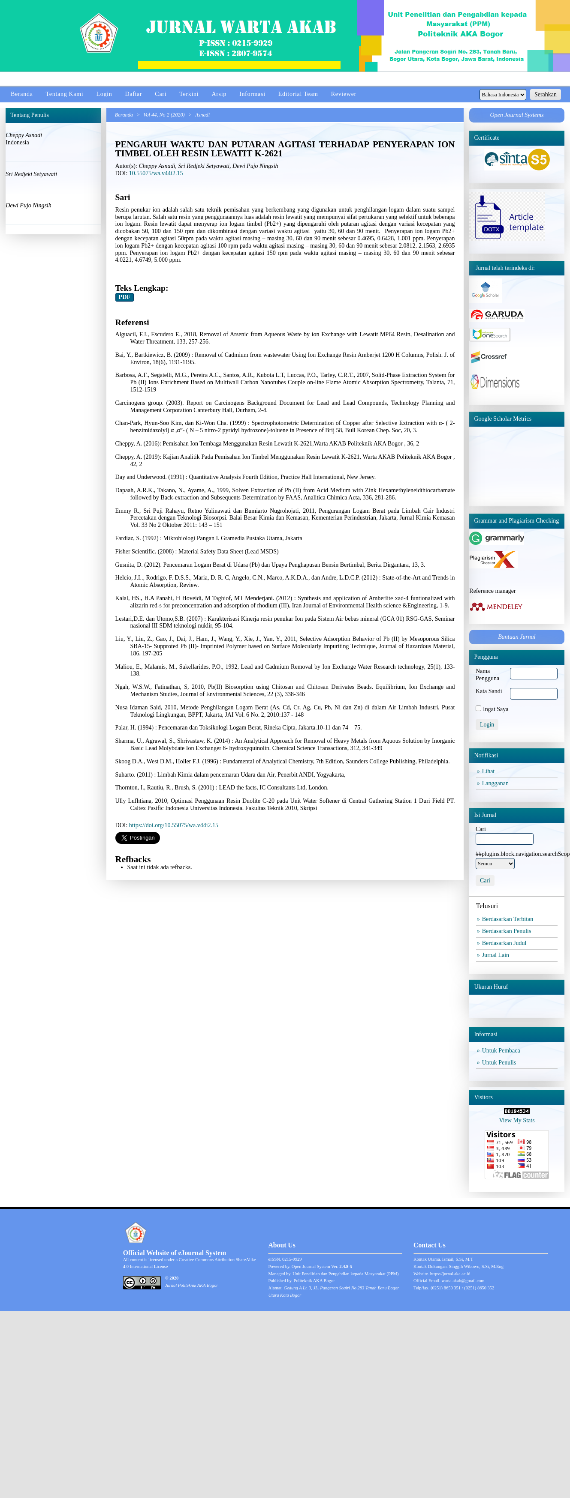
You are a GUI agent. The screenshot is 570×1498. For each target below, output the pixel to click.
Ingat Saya (495, 709)
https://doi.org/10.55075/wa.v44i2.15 (173, 825)
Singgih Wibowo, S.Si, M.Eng (476, 1266)
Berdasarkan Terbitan (509, 919)
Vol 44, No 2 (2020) (163, 115)
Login (104, 94)
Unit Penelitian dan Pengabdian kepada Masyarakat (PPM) (345, 1273)
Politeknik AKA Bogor (314, 1280)
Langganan (496, 783)
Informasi (252, 94)
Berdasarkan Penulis (507, 931)
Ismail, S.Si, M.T (457, 1259)
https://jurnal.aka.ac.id (450, 1273)
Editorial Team (298, 94)
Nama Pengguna (487, 675)
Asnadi (202, 115)
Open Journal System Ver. (322, 1266)
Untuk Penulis (500, 1062)
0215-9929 (292, 1259)
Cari (160, 94)
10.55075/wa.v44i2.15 (156, 173)
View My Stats (516, 1120)
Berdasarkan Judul (505, 943)
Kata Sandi (489, 691)
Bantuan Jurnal (517, 637)
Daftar (133, 94)
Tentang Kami (65, 94)
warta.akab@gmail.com (462, 1280)
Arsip (218, 94)
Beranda (22, 94)
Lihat (489, 771)
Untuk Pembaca (502, 1050)
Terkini (189, 94)
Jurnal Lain (496, 955)
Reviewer (343, 94)
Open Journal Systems (516, 115)
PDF (124, 297)
